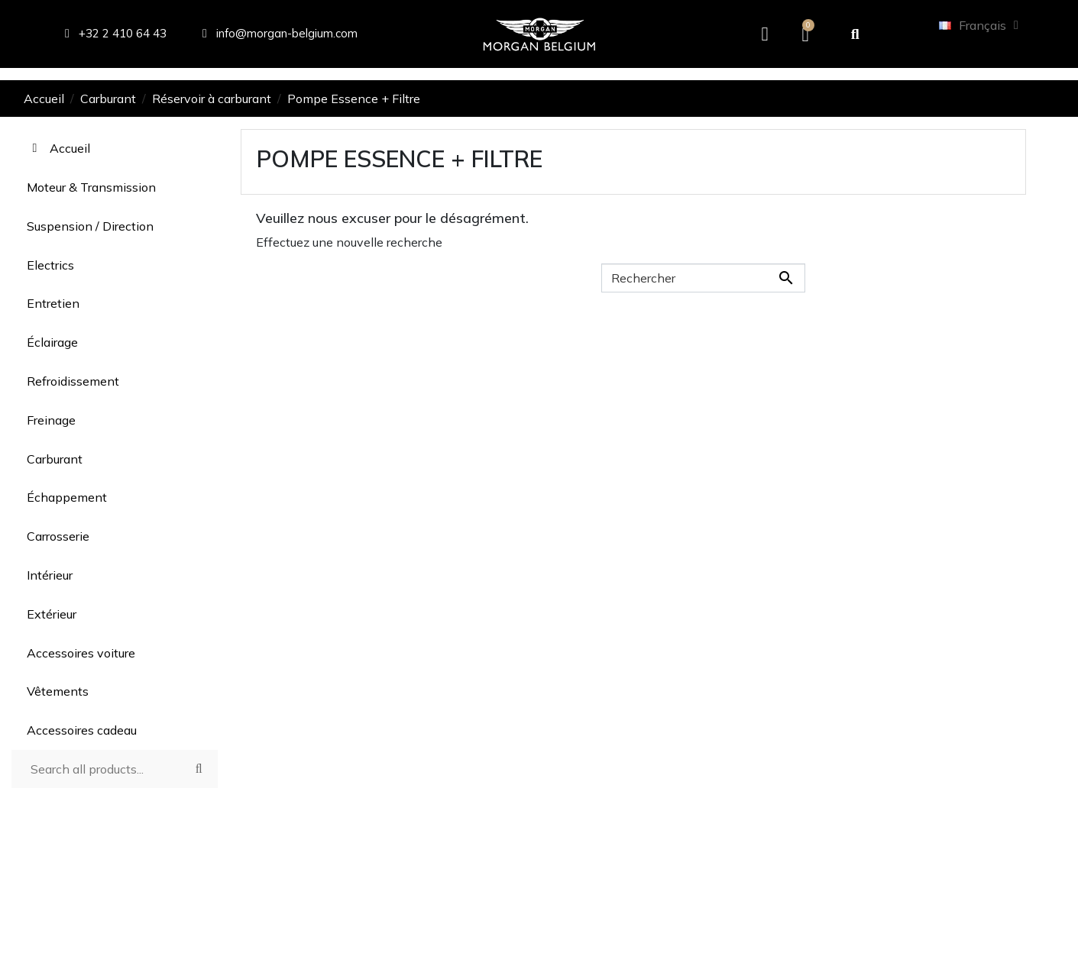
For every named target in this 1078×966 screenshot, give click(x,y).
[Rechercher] (703, 277)
